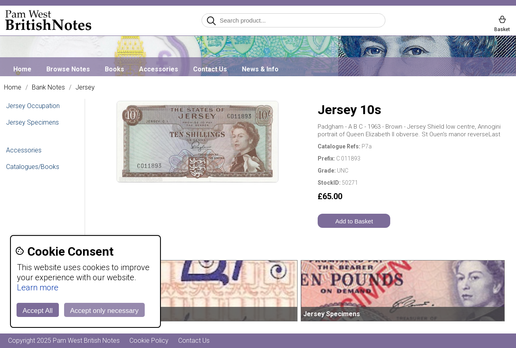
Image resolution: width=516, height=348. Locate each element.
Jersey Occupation (33, 106)
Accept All (38, 311)
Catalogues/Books (32, 167)
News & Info (260, 69)
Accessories (158, 69)
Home (22, 69)
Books (114, 69)
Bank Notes (48, 87)
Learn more (37, 287)
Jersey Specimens (32, 122)
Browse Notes (68, 69)
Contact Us (210, 69)
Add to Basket (354, 221)
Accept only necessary (104, 311)
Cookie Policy (149, 340)
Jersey (85, 87)
